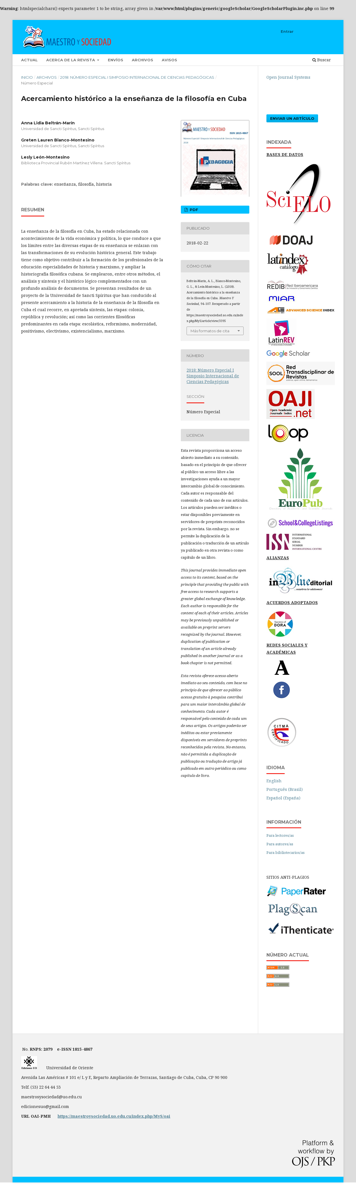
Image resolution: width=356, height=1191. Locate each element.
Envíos (115, 60)
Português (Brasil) (284, 789)
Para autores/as (279, 843)
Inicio (27, 77)
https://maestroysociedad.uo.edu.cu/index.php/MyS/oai (114, 1116)
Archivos (142, 60)
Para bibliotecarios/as (285, 852)
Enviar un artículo (292, 118)
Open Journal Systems (288, 77)
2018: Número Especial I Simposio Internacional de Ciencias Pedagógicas (137, 77)
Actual (29, 60)
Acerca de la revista (71, 60)
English (274, 780)
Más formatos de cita (210, 331)
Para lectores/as (280, 835)
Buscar (321, 59)
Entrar (287, 31)
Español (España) (283, 798)
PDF (193, 209)
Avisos (169, 60)
